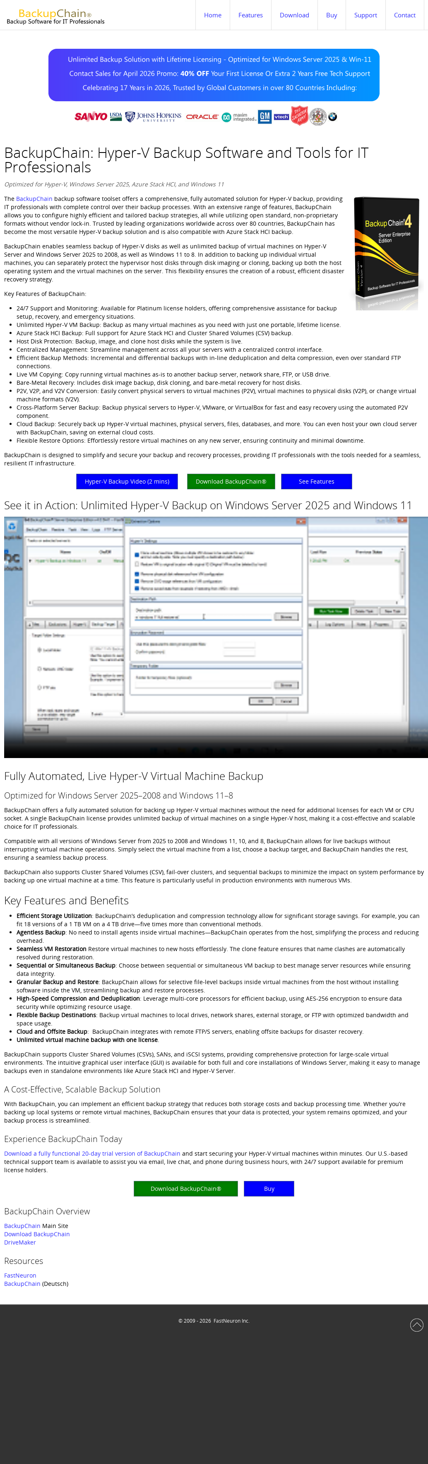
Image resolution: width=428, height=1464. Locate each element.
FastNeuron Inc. (232, 1320)
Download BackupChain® (231, 481)
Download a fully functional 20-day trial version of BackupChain (92, 1153)
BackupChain (34, 199)
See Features (316, 481)
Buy (269, 1188)
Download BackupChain (37, 1234)
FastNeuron (20, 1275)
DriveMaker (20, 1242)
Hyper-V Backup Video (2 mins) (127, 481)
